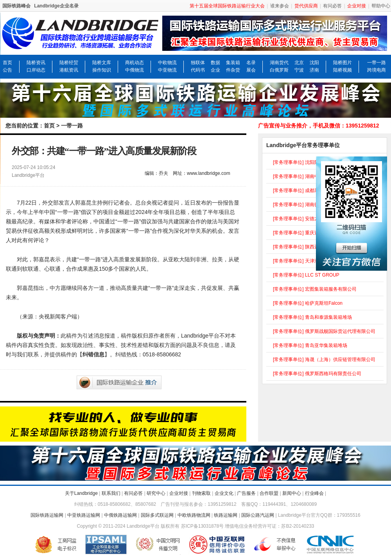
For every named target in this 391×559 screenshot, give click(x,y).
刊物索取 (201, 493)
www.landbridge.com (208, 173)
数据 (215, 62)
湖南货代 (279, 62)
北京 (299, 62)
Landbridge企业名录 (56, 6)
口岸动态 (36, 70)
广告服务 (246, 493)
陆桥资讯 (36, 62)
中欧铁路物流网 (194, 515)
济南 (314, 70)
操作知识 (101, 70)
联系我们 (111, 493)
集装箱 (233, 62)
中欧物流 (167, 62)
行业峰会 (314, 493)
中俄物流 (134, 70)
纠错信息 (93, 354)
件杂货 (233, 70)
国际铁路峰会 (16, 6)
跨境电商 (376, 70)
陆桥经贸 (68, 62)
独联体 (198, 62)
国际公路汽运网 (257, 515)
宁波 (299, 70)
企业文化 (224, 493)
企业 (215, 70)
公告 (7, 70)
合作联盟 (269, 493)
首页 (7, 62)
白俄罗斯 (279, 70)
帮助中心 (380, 6)
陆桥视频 (342, 70)
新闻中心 (291, 493)
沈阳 (314, 62)
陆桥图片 (342, 62)
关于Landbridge (81, 493)
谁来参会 (279, 6)
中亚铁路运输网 (83, 515)
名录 (251, 62)
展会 (251, 70)
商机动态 (134, 62)
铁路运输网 (225, 515)
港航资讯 (68, 70)
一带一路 (376, 62)
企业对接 (178, 493)
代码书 (198, 70)
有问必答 (332, 6)
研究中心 (156, 493)
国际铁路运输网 (46, 515)
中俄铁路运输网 (120, 515)
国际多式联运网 (157, 515)
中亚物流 (167, 70)
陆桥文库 (101, 62)
